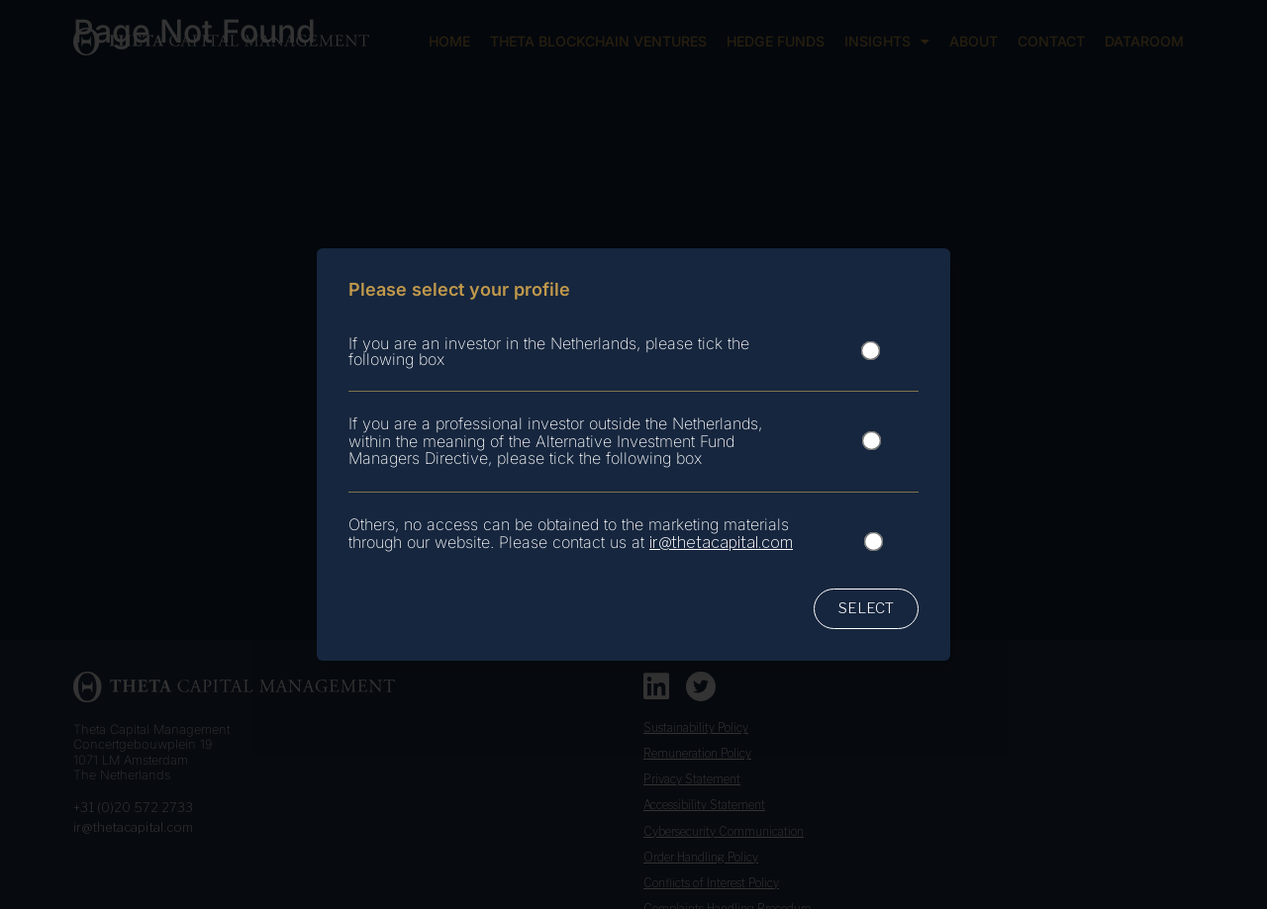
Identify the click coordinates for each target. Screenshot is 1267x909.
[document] (633, 454)
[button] (866, 609)
